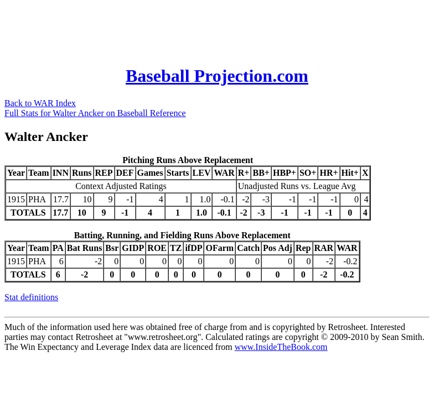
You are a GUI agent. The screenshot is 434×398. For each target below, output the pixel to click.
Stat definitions (31, 297)
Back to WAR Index (40, 103)
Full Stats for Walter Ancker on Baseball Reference (95, 113)
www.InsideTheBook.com (281, 347)
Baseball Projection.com (217, 76)
